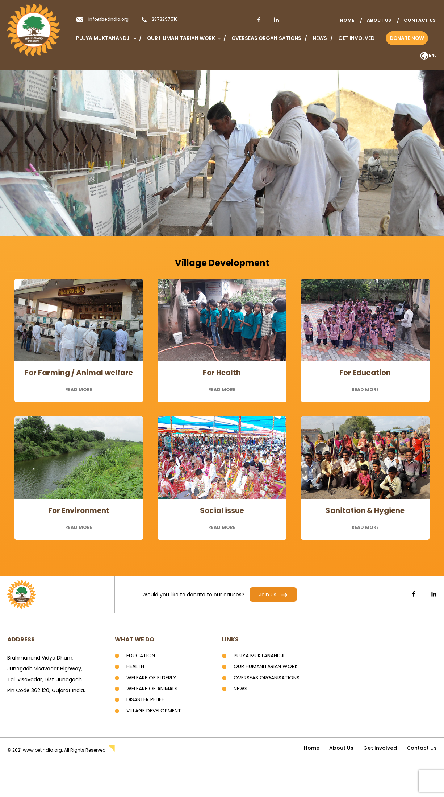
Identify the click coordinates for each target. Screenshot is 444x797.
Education (140, 655)
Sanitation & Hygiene (365, 510)
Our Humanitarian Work (183, 38)
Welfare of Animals (151, 688)
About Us (379, 20)
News (320, 38)
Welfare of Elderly (151, 677)
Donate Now (407, 38)
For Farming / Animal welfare (79, 372)
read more (78, 389)
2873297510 (165, 19)
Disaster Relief (145, 699)
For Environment (78, 510)
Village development (153, 710)
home (347, 20)
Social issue (222, 510)
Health (135, 666)
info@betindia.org (108, 19)
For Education (365, 372)
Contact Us (420, 20)
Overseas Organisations (266, 38)
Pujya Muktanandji (106, 38)
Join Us (273, 594)
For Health (222, 372)
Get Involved (356, 38)
